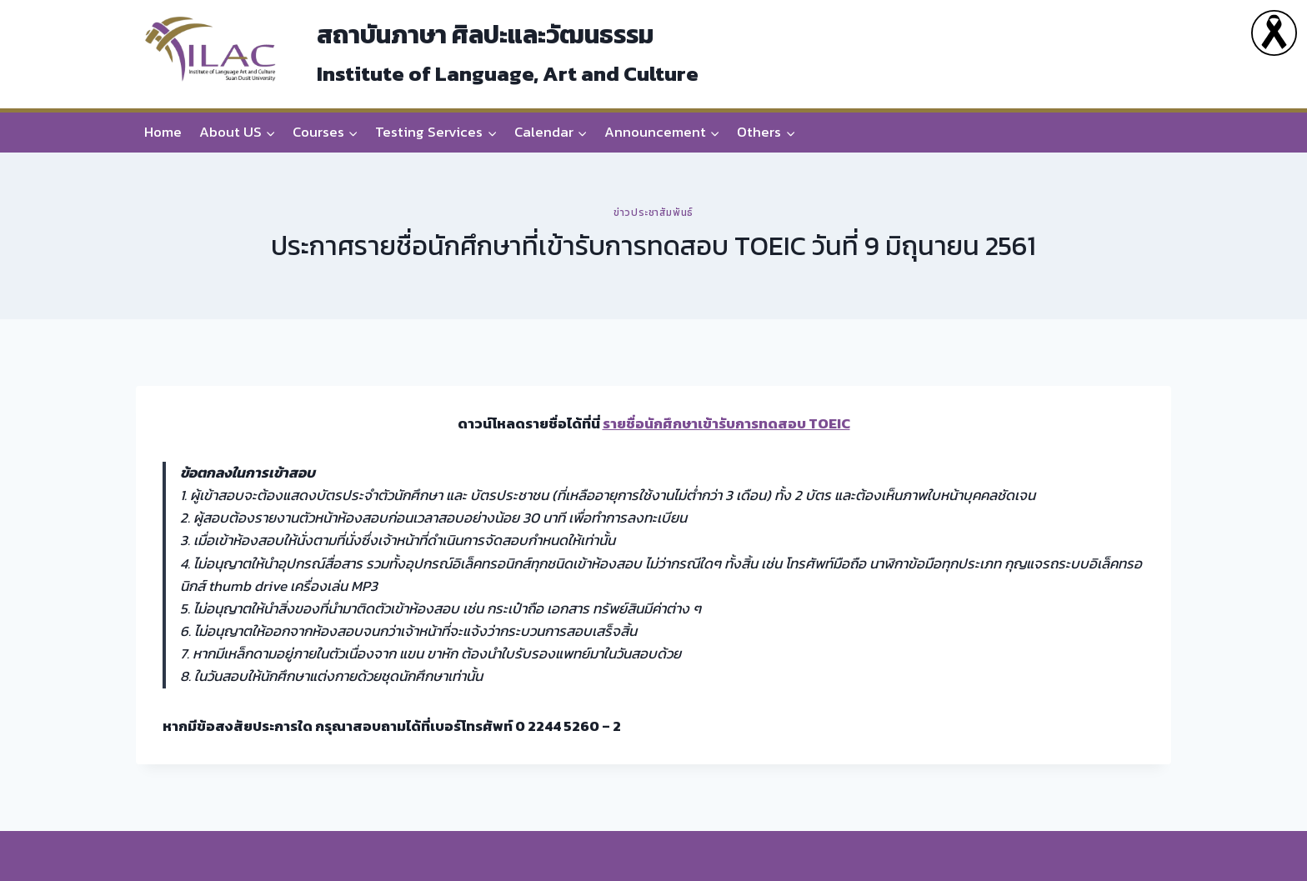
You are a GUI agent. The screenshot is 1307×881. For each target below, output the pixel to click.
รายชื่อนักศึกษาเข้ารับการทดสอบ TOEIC (726, 423)
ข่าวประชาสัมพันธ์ (653, 212)
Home (163, 132)
